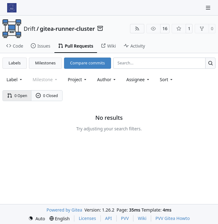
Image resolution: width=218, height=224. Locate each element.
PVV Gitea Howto (172, 218)
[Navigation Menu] (208, 7)
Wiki (142, 218)
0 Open (17, 95)
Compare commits (87, 63)
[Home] (12, 7)
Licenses (87, 218)
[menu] (167, 79)
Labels (15, 63)
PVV (125, 218)
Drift (29, 29)
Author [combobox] (107, 79)
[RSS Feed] (137, 28)
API (108, 218)
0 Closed (47, 95)
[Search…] (210, 63)
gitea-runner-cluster (67, 29)
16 (164, 28)
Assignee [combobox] (138, 79)
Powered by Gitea (64, 210)
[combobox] (14, 79)
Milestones (45, 63)
